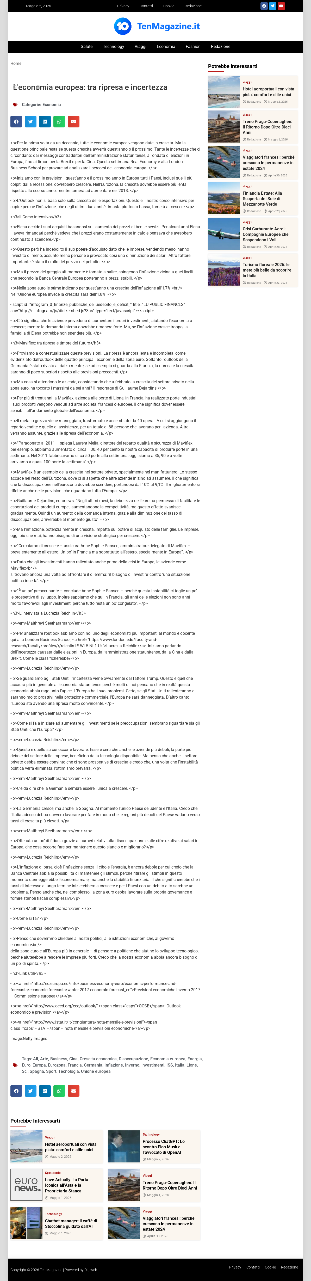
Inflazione (113, 1065)
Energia (195, 1058)
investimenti (152, 1065)
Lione (191, 1065)
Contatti (146, 6)
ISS (169, 1065)
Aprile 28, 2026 (275, 246)
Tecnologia (68, 1071)
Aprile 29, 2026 (275, 211)
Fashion (193, 46)
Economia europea (167, 1058)
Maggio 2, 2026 (58, 1156)
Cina (73, 1058)
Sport (51, 1071)
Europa (39, 1065)
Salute (86, 46)
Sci (25, 1071)
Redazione (193, 6)
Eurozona (57, 1065)
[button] (16, 121)
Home (16, 63)
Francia (75, 1065)
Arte (44, 1058)
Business (58, 1058)
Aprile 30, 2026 (155, 1236)
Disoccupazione (133, 1058)
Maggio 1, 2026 (58, 1197)
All (35, 1058)
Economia (166, 46)
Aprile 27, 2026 (275, 282)
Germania (93, 1065)
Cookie (168, 6)
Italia (179, 1065)
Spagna (37, 1071)
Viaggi (140, 46)
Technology (113, 46)
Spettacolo (53, 1172)
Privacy (123, 6)
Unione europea (96, 1071)
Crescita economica (98, 1058)
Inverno (132, 1065)
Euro (26, 1065)
